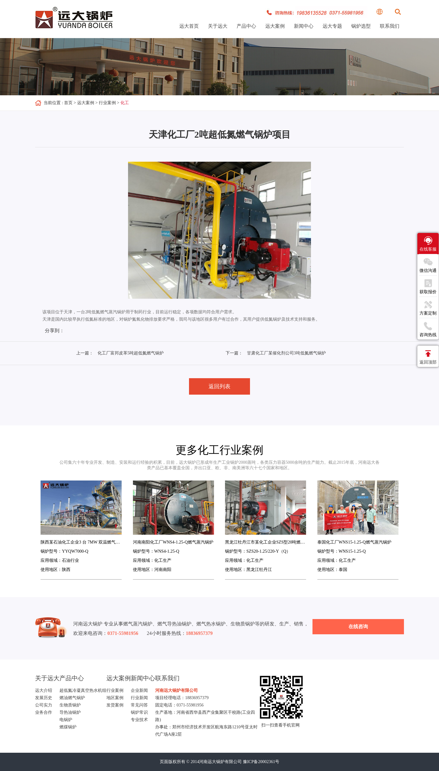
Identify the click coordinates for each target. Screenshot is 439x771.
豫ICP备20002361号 (261, 761)
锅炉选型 (361, 26)
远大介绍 (43, 690)
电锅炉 (65, 719)
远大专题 (332, 26)
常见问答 (139, 705)
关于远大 (217, 26)
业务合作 (43, 712)
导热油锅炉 (70, 712)
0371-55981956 (190, 705)
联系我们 (389, 26)
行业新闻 (139, 697)
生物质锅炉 (70, 705)
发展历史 (43, 697)
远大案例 (275, 26)
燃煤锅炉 (68, 727)
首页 (68, 102)
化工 (124, 102)
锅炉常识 (139, 712)
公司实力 (43, 705)
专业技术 (139, 719)
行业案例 (107, 102)
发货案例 (114, 705)
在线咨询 (358, 626)
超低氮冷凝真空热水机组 (82, 690)
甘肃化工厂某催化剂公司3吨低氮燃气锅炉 (286, 353)
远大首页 (189, 26)
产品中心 (246, 26)
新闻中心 (303, 26)
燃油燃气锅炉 (72, 697)
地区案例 (114, 697)
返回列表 (219, 386)
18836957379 (197, 697)
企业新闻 (139, 690)
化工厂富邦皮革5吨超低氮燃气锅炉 (131, 353)
